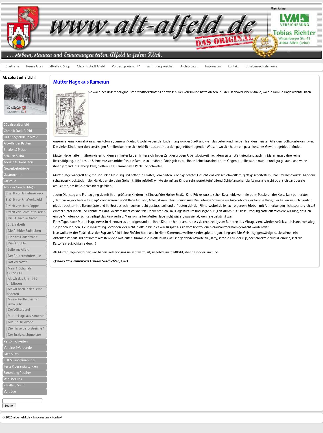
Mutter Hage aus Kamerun (26, 316)
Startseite (12, 66)
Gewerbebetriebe (17, 168)
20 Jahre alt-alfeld (16, 125)
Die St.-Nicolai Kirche (22, 218)
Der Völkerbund (19, 310)
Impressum (213, 66)
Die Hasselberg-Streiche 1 (26, 328)
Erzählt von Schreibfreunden (26, 212)
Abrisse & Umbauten (18, 162)
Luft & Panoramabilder (19, 360)
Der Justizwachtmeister (24, 335)
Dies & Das (11, 354)
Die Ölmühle (17, 243)
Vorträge (10, 392)
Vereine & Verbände (18, 348)
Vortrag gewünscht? (126, 66)
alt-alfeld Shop (60, 66)
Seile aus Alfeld (18, 250)
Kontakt (233, 66)
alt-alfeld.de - (23, 417)
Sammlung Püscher (160, 66)
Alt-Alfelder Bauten (17, 143)
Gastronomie (13, 175)
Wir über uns (13, 379)
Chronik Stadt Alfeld (91, 66)
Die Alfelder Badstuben (24, 231)
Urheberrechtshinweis (261, 66)
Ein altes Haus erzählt (22, 237)
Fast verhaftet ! (18, 262)
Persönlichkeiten (16, 341)
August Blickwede (20, 322)
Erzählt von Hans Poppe (22, 206)
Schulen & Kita (14, 156)
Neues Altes (34, 66)
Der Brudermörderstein (24, 256)
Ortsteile (10, 181)
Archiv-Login (189, 66)
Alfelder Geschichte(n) (19, 187)
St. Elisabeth (16, 224)
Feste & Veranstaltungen (21, 366)
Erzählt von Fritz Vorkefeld (24, 200)
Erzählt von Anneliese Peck (24, 193)
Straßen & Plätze (15, 150)
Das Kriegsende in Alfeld (21, 137)
